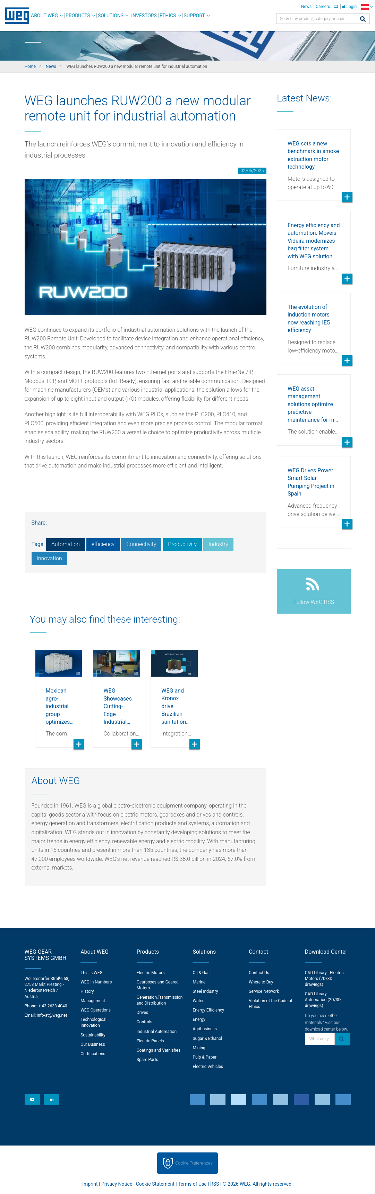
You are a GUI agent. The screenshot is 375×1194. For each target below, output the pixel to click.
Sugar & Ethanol (207, 1038)
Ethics (168, 15)
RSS (214, 1184)
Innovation (49, 558)
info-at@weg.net (52, 1015)
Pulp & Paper (204, 1057)
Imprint (89, 1184)
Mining (199, 1047)
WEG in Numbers (96, 982)
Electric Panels (150, 1041)
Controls (144, 1021)
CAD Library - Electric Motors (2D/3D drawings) (324, 978)
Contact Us (259, 972)
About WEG (44, 15)
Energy (199, 1019)
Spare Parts (147, 1059)
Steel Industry (205, 991)
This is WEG (91, 972)
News (306, 6)
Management (92, 1000)
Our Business (92, 1044)
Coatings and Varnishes (158, 1050)
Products (78, 15)
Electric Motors (151, 972)
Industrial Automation (157, 1031)
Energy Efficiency (208, 1010)
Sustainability (92, 1035)
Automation (65, 544)
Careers (323, 6)
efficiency (103, 544)
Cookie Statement (155, 1184)
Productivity (182, 544)
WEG (14, 15)
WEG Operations (95, 1010)
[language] (367, 7)
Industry (218, 544)
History (87, 991)
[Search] (363, 20)
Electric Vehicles (208, 1066)
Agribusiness (204, 1028)
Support (194, 15)
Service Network (264, 991)
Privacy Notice (116, 1184)
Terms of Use (192, 1184)
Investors (144, 15)
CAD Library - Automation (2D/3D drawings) (323, 999)
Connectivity (141, 544)
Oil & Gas (201, 972)
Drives (142, 1012)
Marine (199, 982)
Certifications (92, 1053)
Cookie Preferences (194, 1163)
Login (349, 6)
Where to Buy (261, 982)
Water (198, 1000)
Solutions (110, 15)
